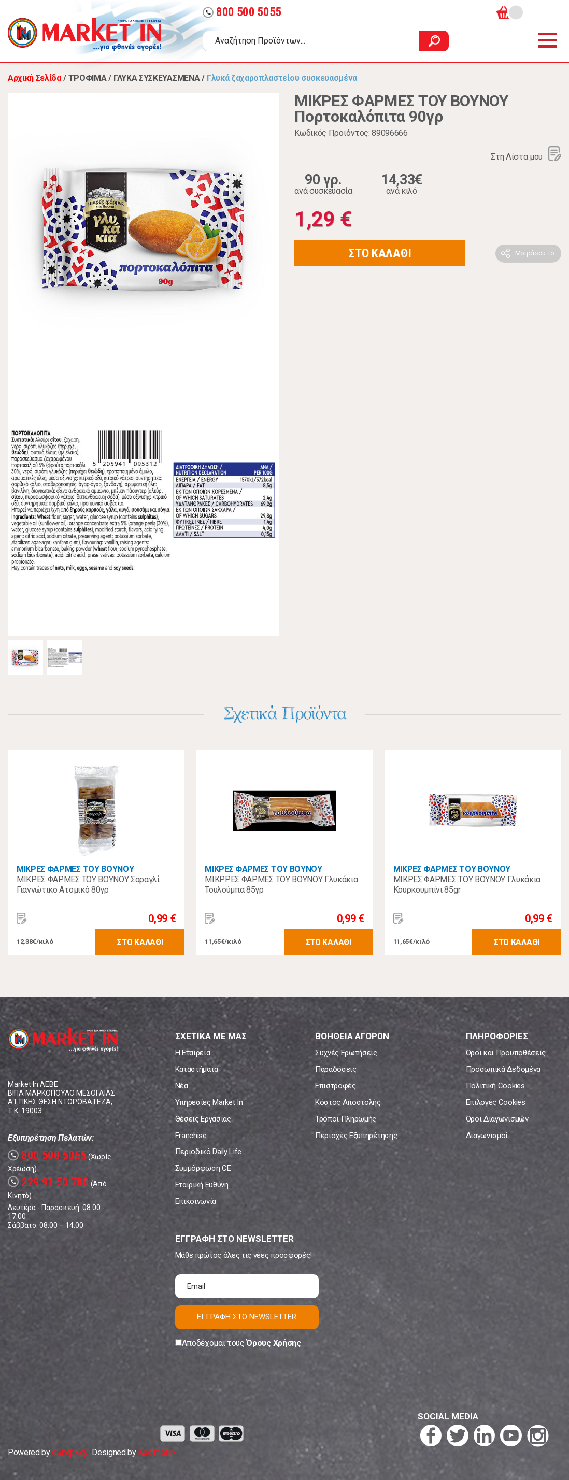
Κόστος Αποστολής (348, 1102)
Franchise (191, 1135)
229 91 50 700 (48, 1182)
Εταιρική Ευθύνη (202, 1184)
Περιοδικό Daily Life (208, 1151)
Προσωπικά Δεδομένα (503, 1069)
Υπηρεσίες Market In (209, 1102)
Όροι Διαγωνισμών (497, 1119)
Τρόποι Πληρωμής (345, 1119)
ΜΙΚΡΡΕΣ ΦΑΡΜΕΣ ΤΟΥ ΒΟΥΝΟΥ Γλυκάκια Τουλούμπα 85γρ (281, 884)
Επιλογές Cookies (495, 1102)
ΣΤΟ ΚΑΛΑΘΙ (380, 253)
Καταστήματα (196, 1069)
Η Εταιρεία (192, 1052)
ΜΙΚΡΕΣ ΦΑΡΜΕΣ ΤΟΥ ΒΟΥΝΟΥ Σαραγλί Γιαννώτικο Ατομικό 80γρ (88, 884)
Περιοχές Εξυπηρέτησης (356, 1135)
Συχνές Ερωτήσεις (346, 1052)
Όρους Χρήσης (273, 1343)
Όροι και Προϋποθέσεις (506, 1052)
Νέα (181, 1085)
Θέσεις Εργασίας (203, 1119)
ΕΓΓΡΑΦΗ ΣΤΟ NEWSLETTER (246, 1316)
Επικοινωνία (195, 1201)
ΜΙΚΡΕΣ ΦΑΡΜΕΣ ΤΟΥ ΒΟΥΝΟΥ (75, 869)
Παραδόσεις (336, 1069)
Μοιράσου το (534, 253)
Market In (84, 34)
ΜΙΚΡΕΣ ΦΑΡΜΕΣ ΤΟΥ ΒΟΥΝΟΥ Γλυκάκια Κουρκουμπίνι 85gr (466, 884)
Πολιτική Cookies (495, 1085)
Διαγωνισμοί (487, 1135)
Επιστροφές (335, 1085)
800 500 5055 (242, 12)
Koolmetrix (157, 1452)
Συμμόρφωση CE (203, 1168)
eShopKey (70, 1452)
